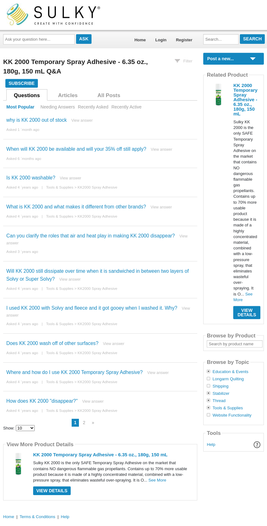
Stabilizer (220, 393)
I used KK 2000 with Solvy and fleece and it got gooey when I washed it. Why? (91, 308)
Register (184, 40)
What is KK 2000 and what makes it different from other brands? (76, 206)
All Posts (109, 95)
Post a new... (220, 58)
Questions (27, 95)
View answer (82, 120)
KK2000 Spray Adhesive (97, 187)
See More (157, 480)
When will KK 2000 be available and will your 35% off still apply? (76, 149)
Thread (218, 401)
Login (160, 40)
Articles (68, 95)
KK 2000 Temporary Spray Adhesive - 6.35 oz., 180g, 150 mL (100, 454)
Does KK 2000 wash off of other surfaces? (52, 343)
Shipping (220, 386)
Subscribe (21, 83)
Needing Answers (57, 106)
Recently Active (126, 106)
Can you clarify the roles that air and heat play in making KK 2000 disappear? (90, 235)
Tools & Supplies (59, 187)
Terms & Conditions (37, 516)
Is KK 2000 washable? (30, 177)
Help (211, 444)
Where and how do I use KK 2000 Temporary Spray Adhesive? (74, 372)
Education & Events (230, 372)
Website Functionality (231, 415)
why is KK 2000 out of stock (36, 120)
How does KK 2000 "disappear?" (42, 401)
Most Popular (20, 106)
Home (140, 40)
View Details (52, 490)
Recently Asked (93, 106)
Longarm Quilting (228, 379)
